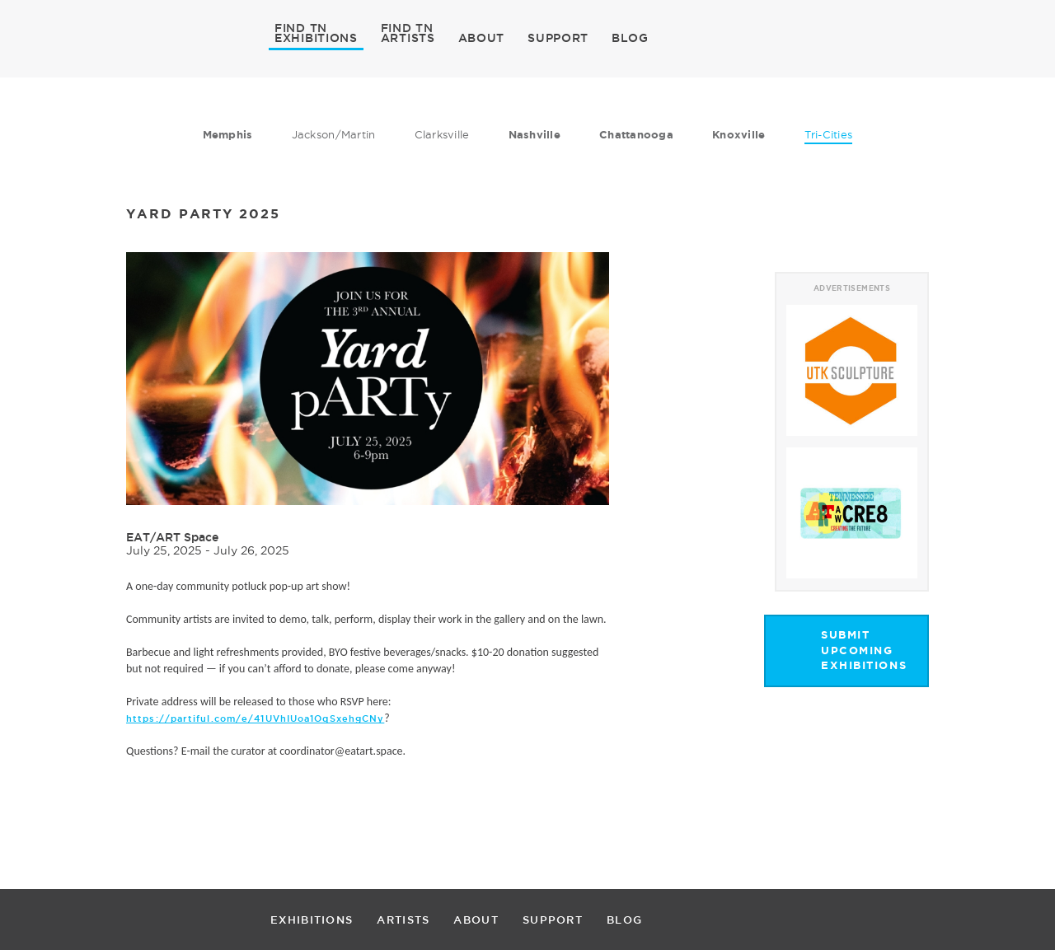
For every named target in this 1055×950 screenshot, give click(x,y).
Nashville (534, 135)
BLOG (630, 37)
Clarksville (442, 134)
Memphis (228, 135)
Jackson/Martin (334, 134)
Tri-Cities (828, 134)
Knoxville (738, 135)
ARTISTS (408, 37)
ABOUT (481, 37)
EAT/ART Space (172, 537)
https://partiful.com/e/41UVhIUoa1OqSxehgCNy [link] (255, 718)
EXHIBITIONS (316, 37)
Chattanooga (636, 135)
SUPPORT (558, 37)
